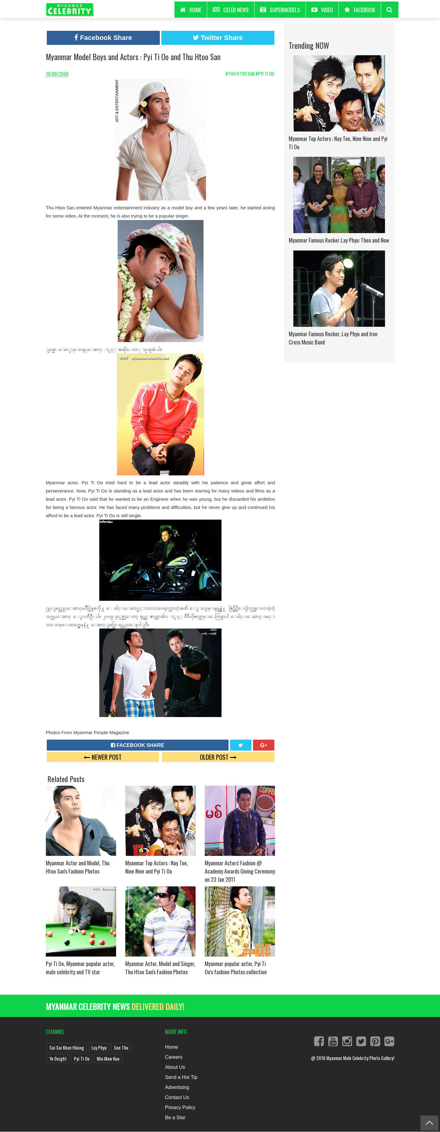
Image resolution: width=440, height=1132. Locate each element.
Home (171, 1047)
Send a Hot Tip (181, 1077)
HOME (190, 10)
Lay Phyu (99, 1047)
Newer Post (103, 757)
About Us (175, 1067)
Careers (173, 1057)
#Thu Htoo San (240, 73)
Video (322, 10)
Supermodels (280, 10)
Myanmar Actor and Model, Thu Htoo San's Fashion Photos (77, 867)
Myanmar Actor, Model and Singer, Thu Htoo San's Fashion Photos (160, 968)
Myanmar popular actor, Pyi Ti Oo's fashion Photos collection (236, 968)
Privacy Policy (180, 1107)
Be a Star (175, 1117)
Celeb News (231, 10)
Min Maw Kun (108, 1058)
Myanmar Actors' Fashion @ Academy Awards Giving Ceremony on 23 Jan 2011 (240, 871)
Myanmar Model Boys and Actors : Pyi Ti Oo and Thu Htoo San (133, 56)
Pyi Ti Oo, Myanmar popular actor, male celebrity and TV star (80, 968)
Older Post (218, 757)
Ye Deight (58, 1058)
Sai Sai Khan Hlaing (67, 1047)
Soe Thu (121, 1047)
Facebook (359, 10)
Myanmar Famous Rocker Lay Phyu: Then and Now (339, 240)
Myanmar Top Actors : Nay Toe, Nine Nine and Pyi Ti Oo (156, 867)
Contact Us (177, 1097)
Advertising (177, 1087)
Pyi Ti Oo (82, 1058)
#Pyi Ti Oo (265, 73)
